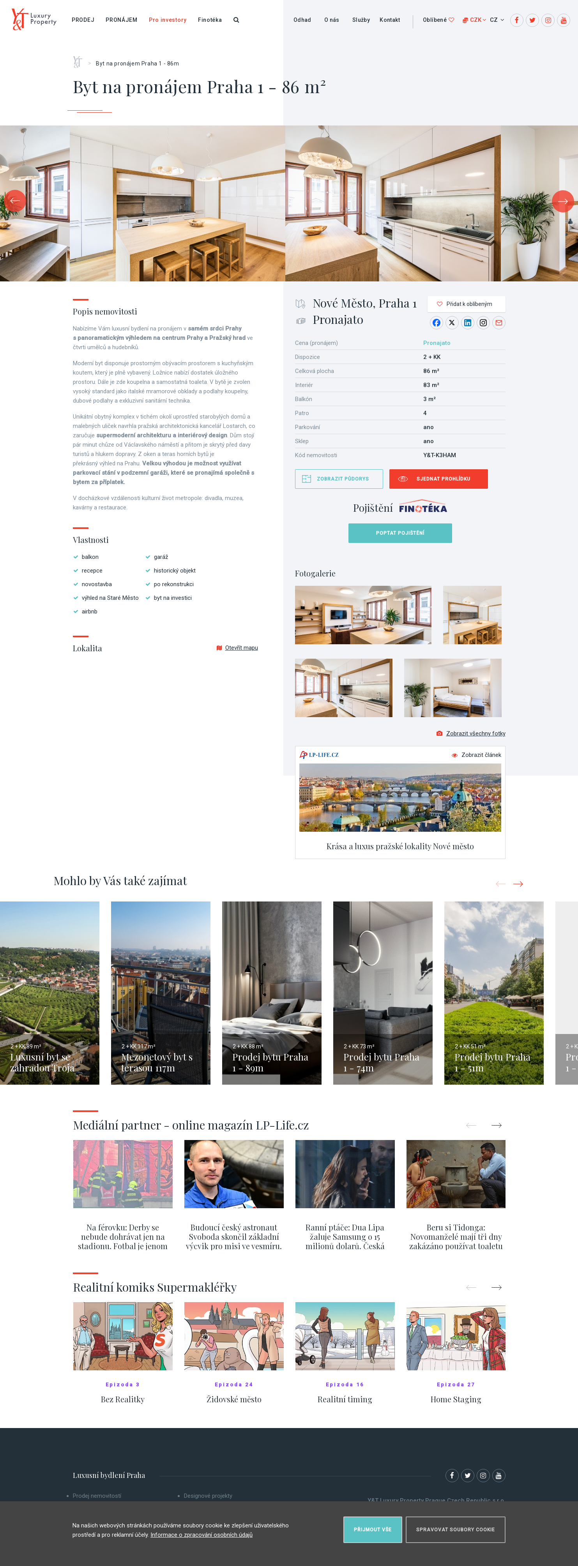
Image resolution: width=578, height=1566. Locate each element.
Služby (361, 20)
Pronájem (122, 20)
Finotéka (210, 20)
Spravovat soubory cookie (455, 1529)
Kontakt (390, 20)
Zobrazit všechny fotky (471, 734)
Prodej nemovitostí (97, 1496)
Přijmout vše (373, 1529)
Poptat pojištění (400, 533)
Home (80, 59)
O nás (331, 20)
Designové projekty (208, 1496)
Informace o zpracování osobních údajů (201, 1534)
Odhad (302, 20)
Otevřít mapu (237, 647)
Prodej (83, 20)
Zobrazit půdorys (343, 479)
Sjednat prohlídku (443, 479)
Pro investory (168, 20)
